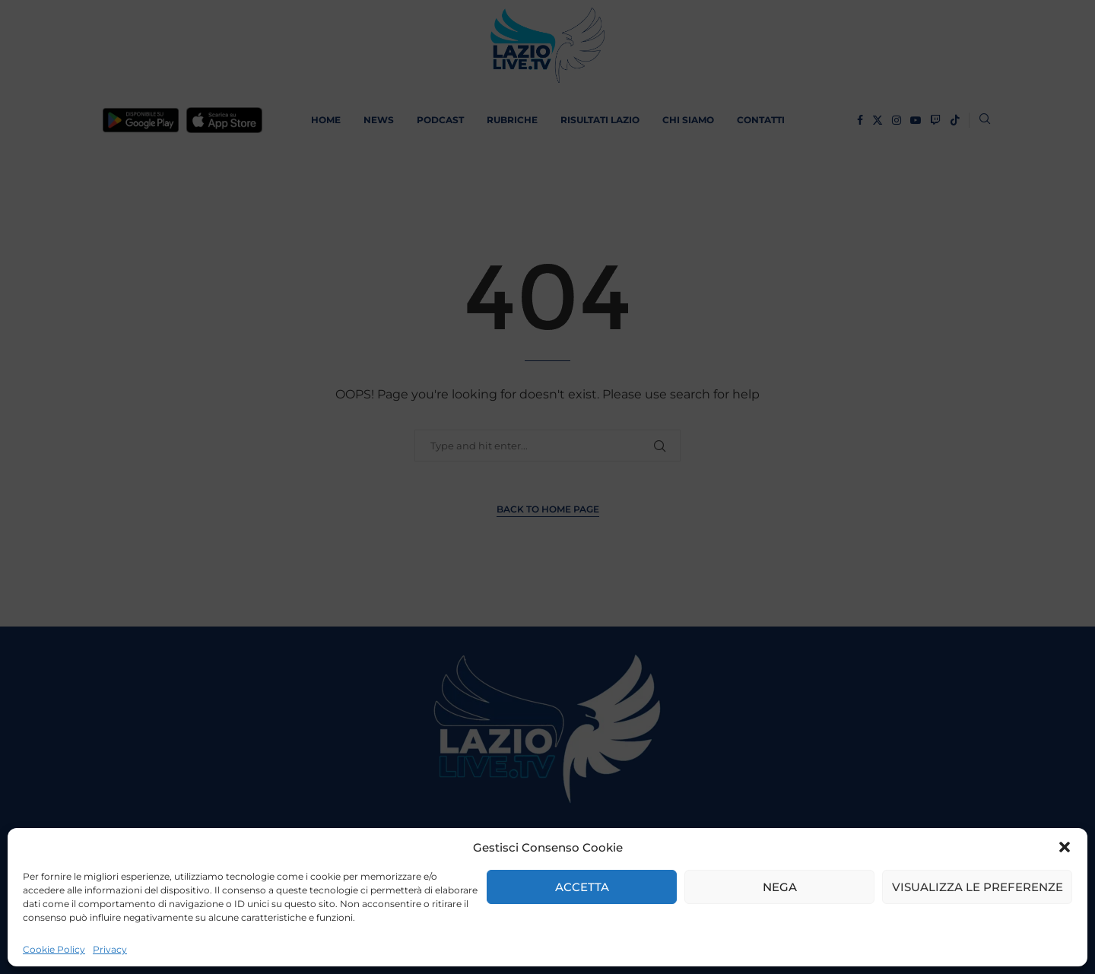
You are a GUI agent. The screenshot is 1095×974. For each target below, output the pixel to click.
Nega (780, 887)
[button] (1064, 847)
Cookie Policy (54, 949)
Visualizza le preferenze (977, 887)
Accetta (582, 887)
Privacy (110, 949)
